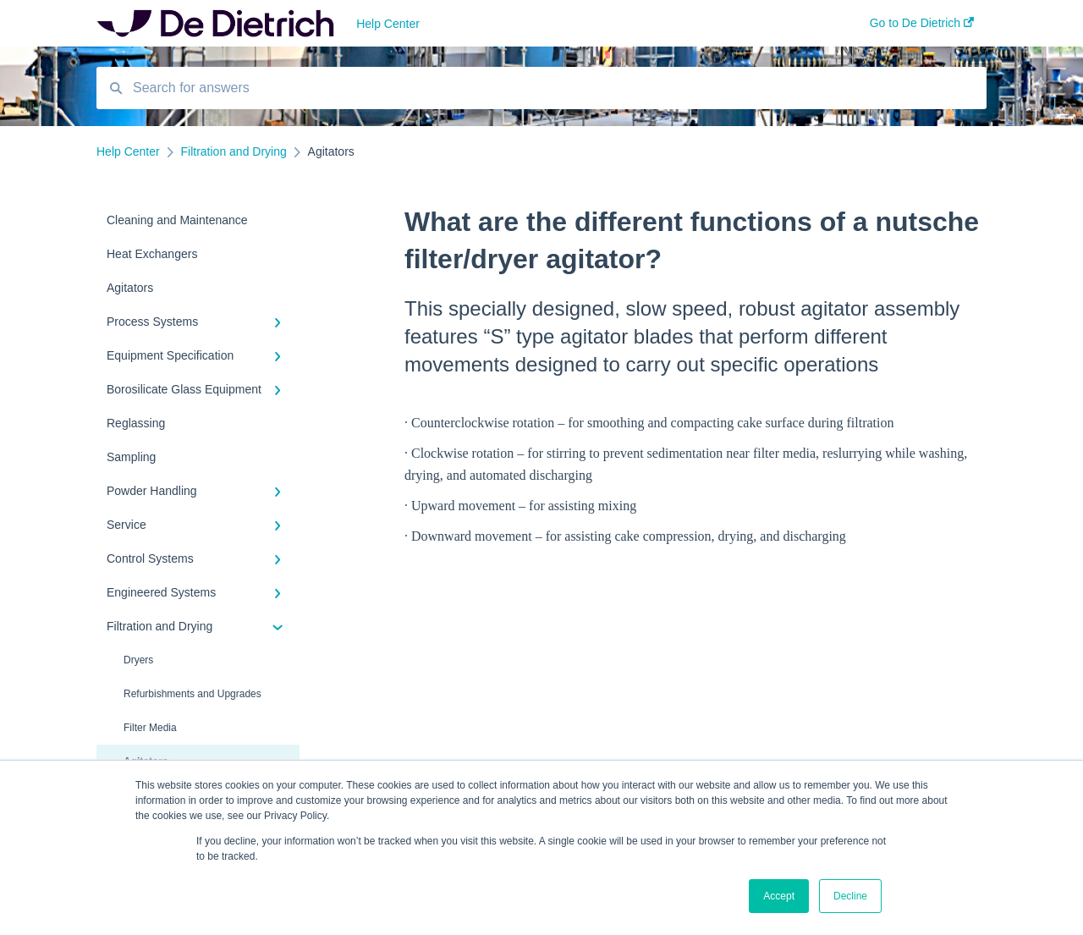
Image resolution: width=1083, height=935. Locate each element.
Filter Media (150, 728)
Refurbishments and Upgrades (192, 694)
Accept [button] (778, 896)
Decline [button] (850, 896)
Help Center (388, 23)
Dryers (138, 660)
